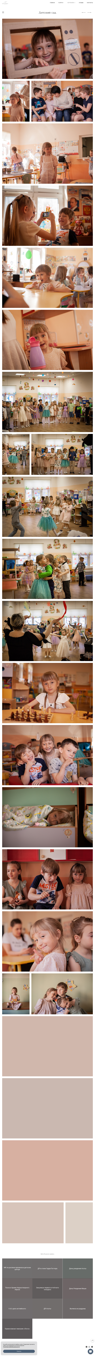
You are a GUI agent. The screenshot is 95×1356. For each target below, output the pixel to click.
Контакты (90, 2)
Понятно (19, 1351)
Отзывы (81, 2)
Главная (52, 2)
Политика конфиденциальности (11, 1347)
